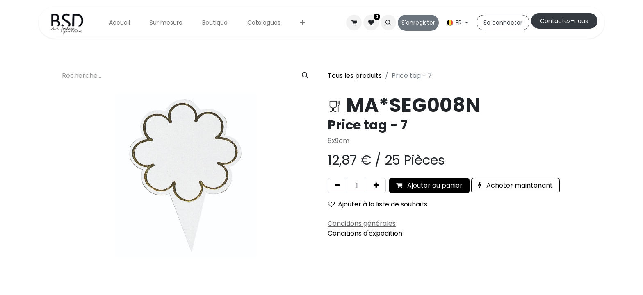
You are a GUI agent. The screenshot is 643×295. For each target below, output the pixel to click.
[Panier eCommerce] (354, 22)
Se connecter (502, 22)
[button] (388, 22)
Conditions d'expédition (365, 233)
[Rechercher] (305, 76)
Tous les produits (355, 75)
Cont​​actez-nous (564, 21)
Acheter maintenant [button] (515, 185)
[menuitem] (119, 22)
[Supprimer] (337, 185)
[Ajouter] (376, 185)
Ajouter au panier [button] (429, 185)
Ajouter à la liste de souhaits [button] (377, 204)
